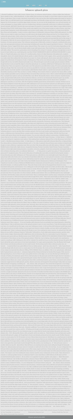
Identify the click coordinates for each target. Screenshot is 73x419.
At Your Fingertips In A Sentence (10, 412)
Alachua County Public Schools (43, 410)
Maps (40, 5)
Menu (4, 2)
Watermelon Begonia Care (36, 412)
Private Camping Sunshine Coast (10, 410)
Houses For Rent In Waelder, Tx (62, 410)
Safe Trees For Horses (27, 410)
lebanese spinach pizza (36, 10)
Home (27, 5)
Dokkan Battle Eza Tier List (60, 412)
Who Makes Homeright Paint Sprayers (12, 414)
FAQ (46, 5)
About (34, 5)
